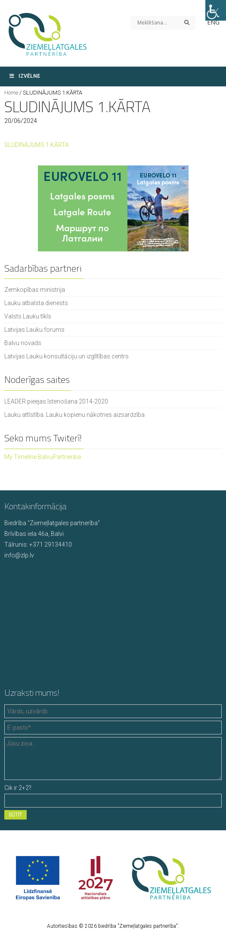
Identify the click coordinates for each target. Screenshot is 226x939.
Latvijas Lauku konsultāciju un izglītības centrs (66, 356)
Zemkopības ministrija (34, 289)
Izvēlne (24, 76)
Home (11, 92)
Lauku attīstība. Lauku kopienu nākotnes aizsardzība (74, 414)
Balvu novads (22, 343)
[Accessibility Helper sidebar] (215, 10)
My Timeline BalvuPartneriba (42, 456)
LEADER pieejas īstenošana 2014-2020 (56, 401)
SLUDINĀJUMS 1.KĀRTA (36, 144)
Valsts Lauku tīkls (27, 316)
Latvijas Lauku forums (34, 329)
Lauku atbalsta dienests (36, 303)
